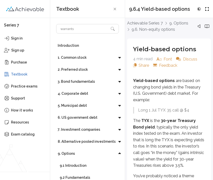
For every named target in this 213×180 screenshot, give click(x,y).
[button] (115, 9)
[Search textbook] (82, 28)
